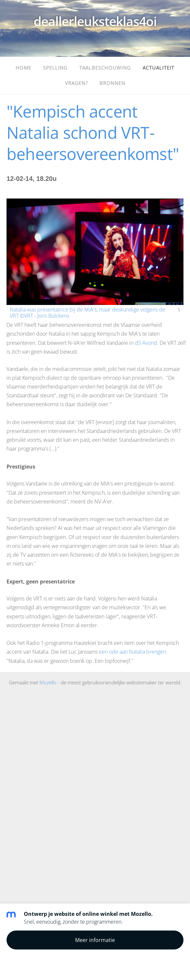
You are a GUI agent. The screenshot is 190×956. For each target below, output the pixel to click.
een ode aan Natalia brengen (132, 651)
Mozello (48, 682)
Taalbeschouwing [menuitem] (105, 67)
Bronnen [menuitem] (112, 83)
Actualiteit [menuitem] (158, 67)
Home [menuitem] (23, 67)
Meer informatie (95, 940)
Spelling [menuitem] (55, 67)
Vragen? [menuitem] (76, 83)
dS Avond (146, 342)
